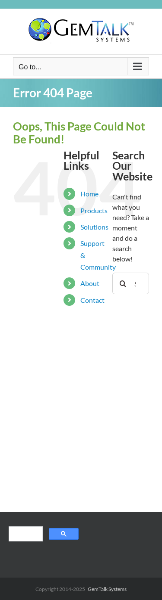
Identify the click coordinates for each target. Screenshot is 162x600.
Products (94, 210)
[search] (25, 535)
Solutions (94, 227)
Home (89, 194)
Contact (92, 300)
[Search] (123, 283)
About (89, 283)
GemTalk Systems (107, 589)
